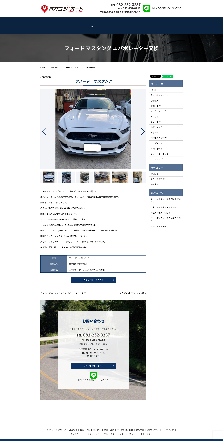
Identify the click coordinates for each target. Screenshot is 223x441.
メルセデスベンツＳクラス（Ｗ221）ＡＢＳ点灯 (64, 283)
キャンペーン (146, 20)
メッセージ (53, 20)
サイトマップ (157, 149)
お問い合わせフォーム (93, 356)
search (180, 20)
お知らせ (155, 163)
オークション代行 (102, 20)
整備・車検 (71, 20)
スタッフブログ (158, 20)
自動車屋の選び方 (159, 127)
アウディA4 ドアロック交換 (132, 283)
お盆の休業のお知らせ (161, 202)
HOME (45, 20)
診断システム (123, 20)
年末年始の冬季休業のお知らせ (164, 197)
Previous (41, 120)
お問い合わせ (171, 20)
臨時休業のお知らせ (160, 216)
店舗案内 (62, 20)
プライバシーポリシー (161, 143)
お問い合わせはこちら (93, 270)
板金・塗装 (89, 20)
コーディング (135, 20)
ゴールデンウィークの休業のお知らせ (165, 190)
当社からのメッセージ (161, 85)
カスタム (80, 20)
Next (145, 120)
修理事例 (113, 20)
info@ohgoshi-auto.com (95, 334)
